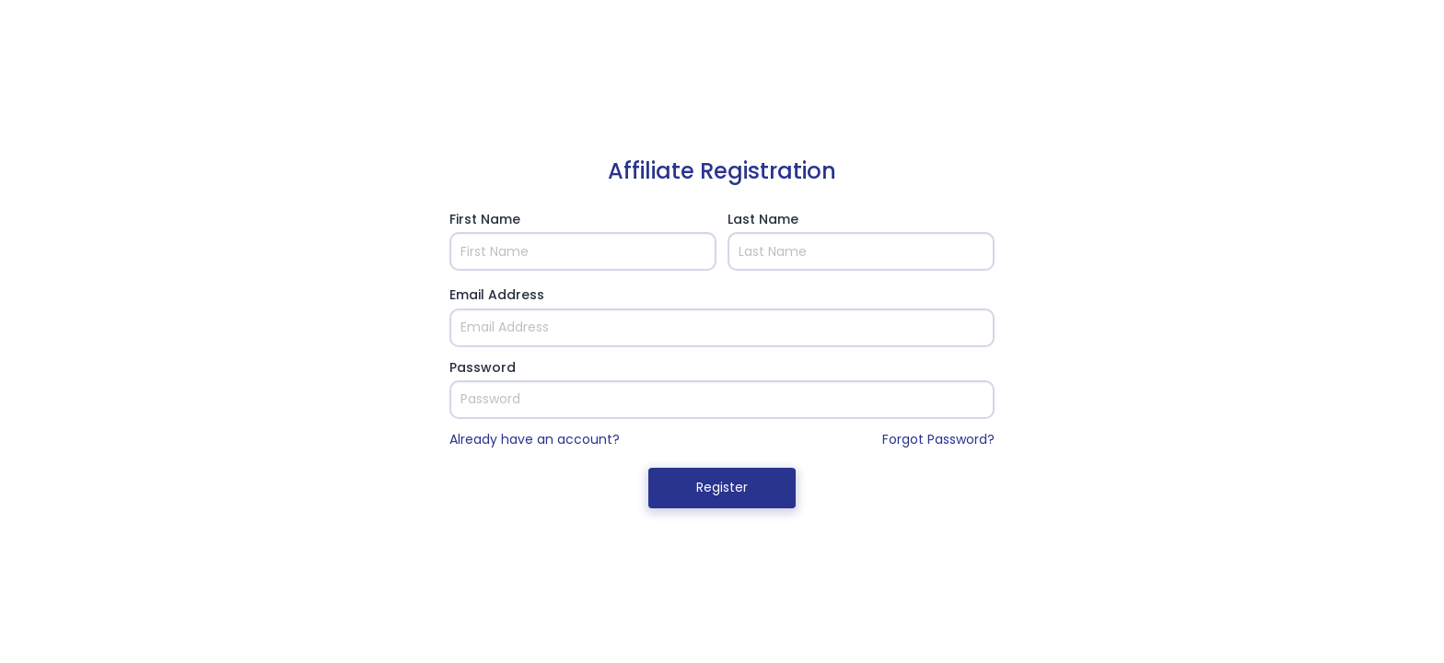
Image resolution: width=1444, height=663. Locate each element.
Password (482, 367)
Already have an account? (534, 439)
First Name (484, 219)
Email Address (496, 294)
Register (722, 487)
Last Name (763, 219)
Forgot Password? (938, 439)
